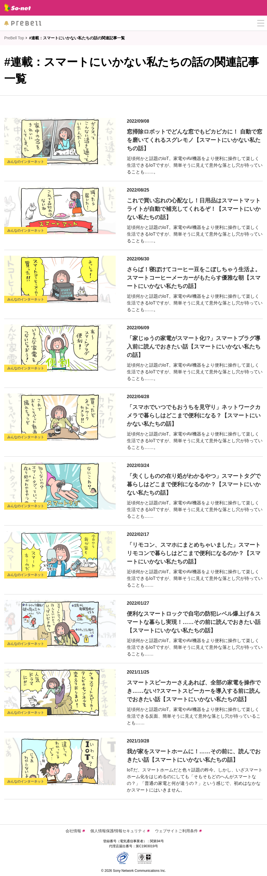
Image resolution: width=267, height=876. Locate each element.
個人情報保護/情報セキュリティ (120, 831)
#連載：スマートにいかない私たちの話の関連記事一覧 (77, 38)
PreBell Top (14, 38)
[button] (260, 23)
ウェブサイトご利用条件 (178, 831)
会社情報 (75, 831)
